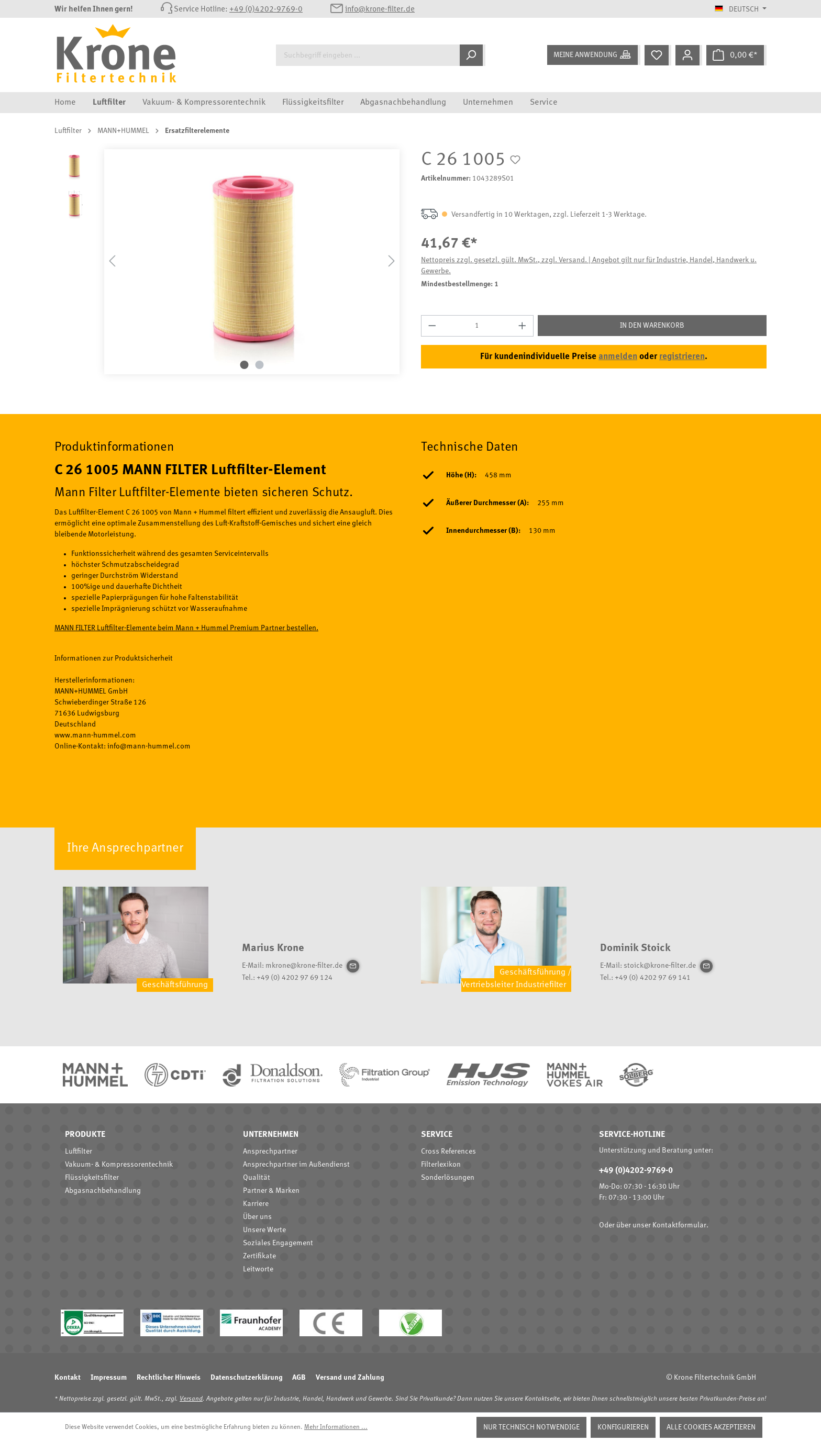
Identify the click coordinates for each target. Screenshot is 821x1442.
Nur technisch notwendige (531, 1427)
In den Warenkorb (652, 325)
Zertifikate (259, 1256)
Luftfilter (78, 1151)
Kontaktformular (679, 1225)
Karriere (256, 1204)
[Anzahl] (477, 326)
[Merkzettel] (658, 55)
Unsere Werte (264, 1230)
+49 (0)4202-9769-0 (266, 10)
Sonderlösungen (447, 1177)
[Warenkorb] (736, 55)
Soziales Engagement (278, 1243)
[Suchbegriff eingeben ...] (368, 55)
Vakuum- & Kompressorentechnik (119, 1164)
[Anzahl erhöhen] (523, 326)
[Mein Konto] (688, 55)
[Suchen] (472, 55)
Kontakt (67, 1377)
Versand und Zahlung (350, 1377)
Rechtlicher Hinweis (169, 1377)
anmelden (617, 356)
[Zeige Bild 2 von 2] (260, 365)
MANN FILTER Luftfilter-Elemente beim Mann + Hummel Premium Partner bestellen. (186, 628)
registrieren (682, 356)
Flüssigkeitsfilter (92, 1177)
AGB (299, 1377)
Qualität (256, 1177)
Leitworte (258, 1269)
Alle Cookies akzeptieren (711, 1427)
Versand (191, 1399)
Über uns (257, 1217)
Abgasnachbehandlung (103, 1190)
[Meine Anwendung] (593, 55)
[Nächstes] (392, 261)
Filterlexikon (441, 1164)
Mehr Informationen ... (336, 1427)
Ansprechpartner (270, 1151)
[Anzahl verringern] (432, 326)
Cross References (448, 1151)
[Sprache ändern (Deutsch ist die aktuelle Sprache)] (741, 9)
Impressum (109, 1377)
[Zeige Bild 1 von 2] (244, 365)
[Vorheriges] (112, 261)
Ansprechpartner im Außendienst (296, 1164)
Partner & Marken (271, 1190)
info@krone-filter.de (380, 10)
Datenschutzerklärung (246, 1377)
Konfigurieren (623, 1427)
